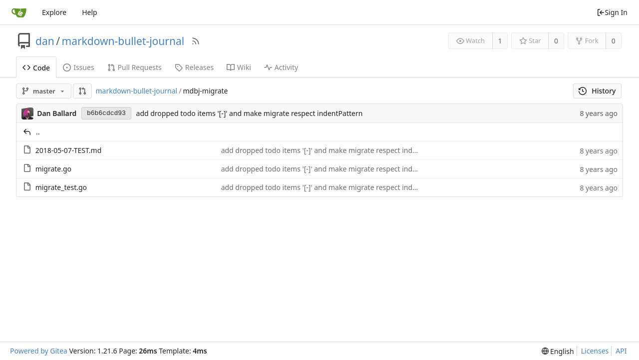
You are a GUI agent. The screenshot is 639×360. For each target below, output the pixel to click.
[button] (82, 91)
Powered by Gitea (38, 351)
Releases (194, 67)
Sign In (612, 12)
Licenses (595, 351)
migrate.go (53, 169)
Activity (281, 67)
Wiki (239, 67)
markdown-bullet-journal (123, 41)
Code (36, 67)
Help (89, 12)
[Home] (19, 13)
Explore (54, 12)
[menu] (558, 351)
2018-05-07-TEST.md (68, 150)
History (597, 91)
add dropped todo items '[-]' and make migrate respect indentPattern (249, 113)
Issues (78, 67)
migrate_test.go (61, 187)
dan (44, 41)
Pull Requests (134, 67)
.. (38, 131)
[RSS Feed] (195, 41)
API (621, 351)
